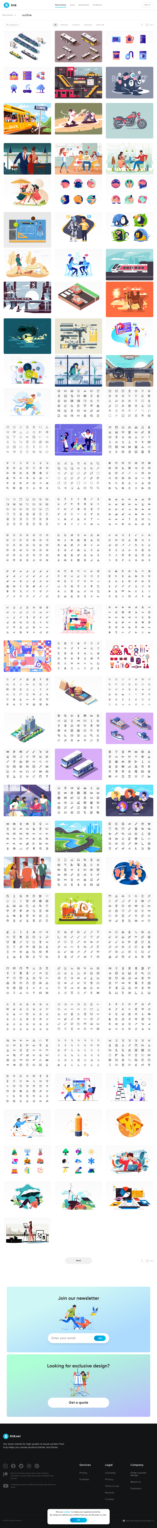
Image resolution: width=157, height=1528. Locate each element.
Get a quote (78, 1402)
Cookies (109, 1499)
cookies (66, 1512)
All (55, 25)
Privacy (109, 1479)
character (64, 25)
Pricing (83, 1473)
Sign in (147, 5)
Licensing (110, 1473)
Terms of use (112, 1486)
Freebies (84, 1479)
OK (78, 1520)
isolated (99, 25)
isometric (76, 25)
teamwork (88, 25)
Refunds (109, 1493)
